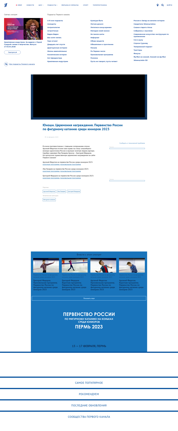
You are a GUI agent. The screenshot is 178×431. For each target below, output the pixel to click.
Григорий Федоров (74, 191)
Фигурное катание (49, 200)
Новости (30, 5)
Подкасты (52, 5)
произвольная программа (70, 164)
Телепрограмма (100, 5)
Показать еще (89, 298)
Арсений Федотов (49, 191)
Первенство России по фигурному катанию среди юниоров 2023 (57, 19)
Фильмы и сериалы (70, 5)
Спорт (85, 5)
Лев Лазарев (61, 191)
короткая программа (51, 164)
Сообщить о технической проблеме (132, 143)
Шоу (41, 5)
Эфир (20, 5)
